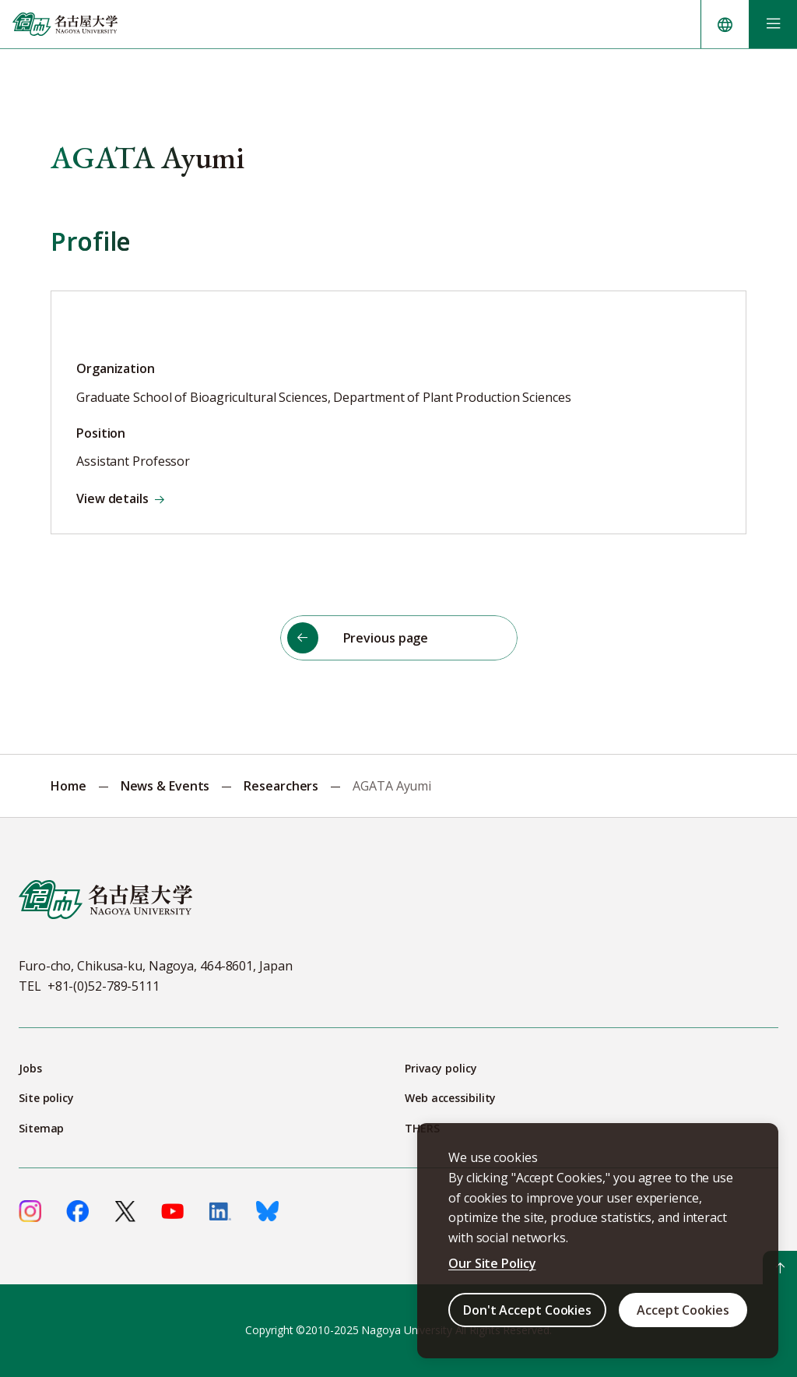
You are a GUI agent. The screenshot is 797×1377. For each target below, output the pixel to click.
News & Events (165, 786)
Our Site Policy (492, 1263)
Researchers (281, 786)
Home (68, 786)
